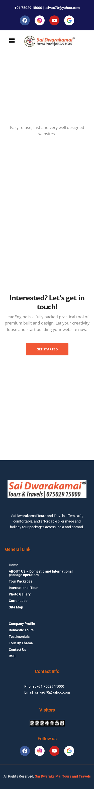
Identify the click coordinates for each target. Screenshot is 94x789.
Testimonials (19, 637)
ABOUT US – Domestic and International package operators (41, 573)
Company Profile (22, 624)
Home (13, 565)
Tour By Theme (21, 643)
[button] (12, 40)
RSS (12, 656)
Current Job (18, 601)
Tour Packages (20, 581)
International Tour (23, 588)
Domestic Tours (21, 630)
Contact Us (17, 650)
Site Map (16, 607)
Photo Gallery (20, 594)
